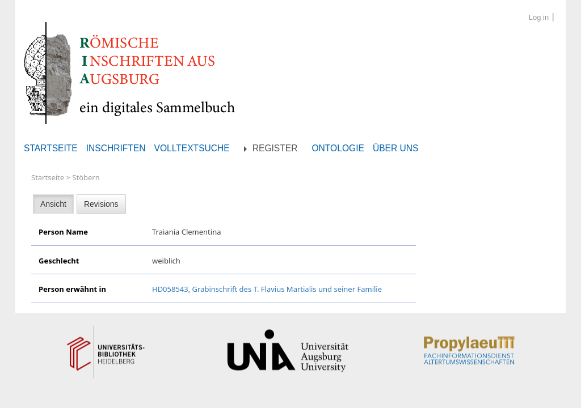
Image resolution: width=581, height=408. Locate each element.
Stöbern (85, 177)
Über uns (396, 148)
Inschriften (116, 148)
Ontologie (337, 148)
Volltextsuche (192, 148)
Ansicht (53, 204)
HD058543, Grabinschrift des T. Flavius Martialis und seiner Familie (267, 289)
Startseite (51, 148)
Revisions (101, 204)
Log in (539, 17)
